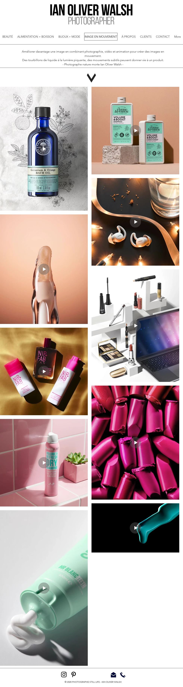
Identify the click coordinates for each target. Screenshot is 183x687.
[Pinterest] (73, 674)
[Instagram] (64, 674)
